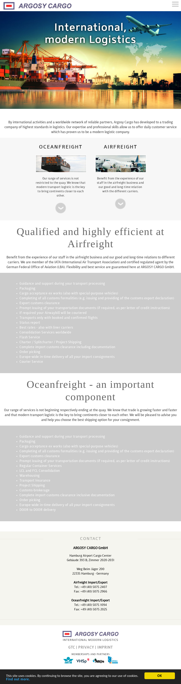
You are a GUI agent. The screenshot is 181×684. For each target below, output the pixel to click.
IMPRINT (105, 647)
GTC (71, 647)
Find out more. (18, 679)
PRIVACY (86, 647)
